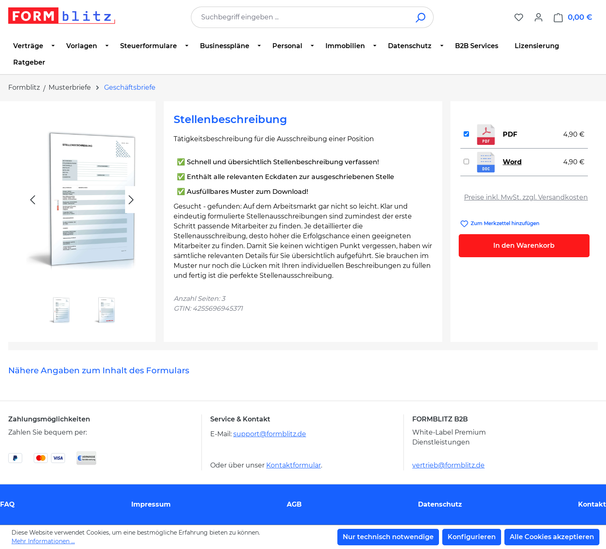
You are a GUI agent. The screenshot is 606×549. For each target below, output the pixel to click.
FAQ (7, 504)
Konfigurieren (472, 537)
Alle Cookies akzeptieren (552, 537)
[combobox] (300, 17)
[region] (82, 218)
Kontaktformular (293, 465)
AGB (294, 504)
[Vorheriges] (32, 199)
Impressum (151, 504)
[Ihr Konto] (538, 17)
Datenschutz (440, 504)
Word (512, 162)
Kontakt (592, 504)
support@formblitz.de (269, 434)
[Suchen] (421, 17)
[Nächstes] (131, 199)
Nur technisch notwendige (388, 537)
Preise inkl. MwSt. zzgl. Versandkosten (526, 197)
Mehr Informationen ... (43, 541)
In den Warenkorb (524, 245)
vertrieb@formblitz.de (448, 465)
